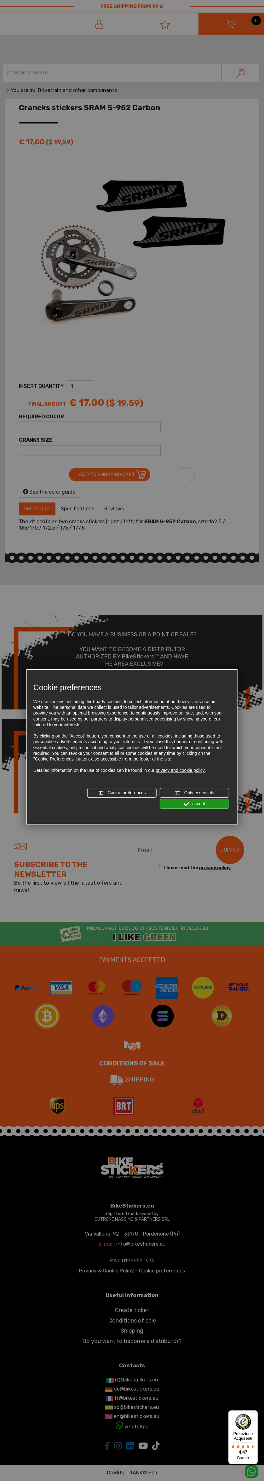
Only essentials (194, 793)
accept (194, 804)
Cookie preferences (122, 793)
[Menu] (254, 1414)
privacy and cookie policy (180, 770)
